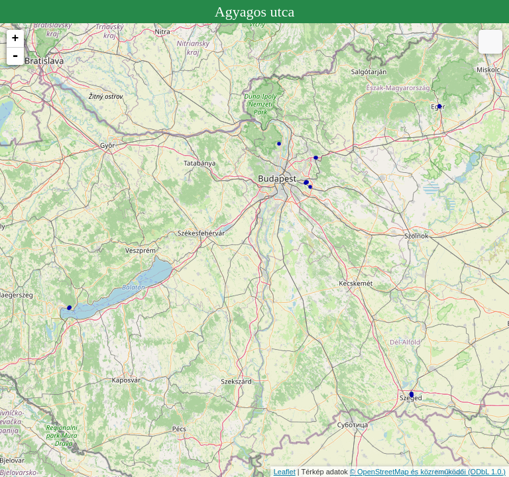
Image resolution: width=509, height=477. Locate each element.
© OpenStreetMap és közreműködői (409, 472)
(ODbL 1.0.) (487, 472)
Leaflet (285, 472)
